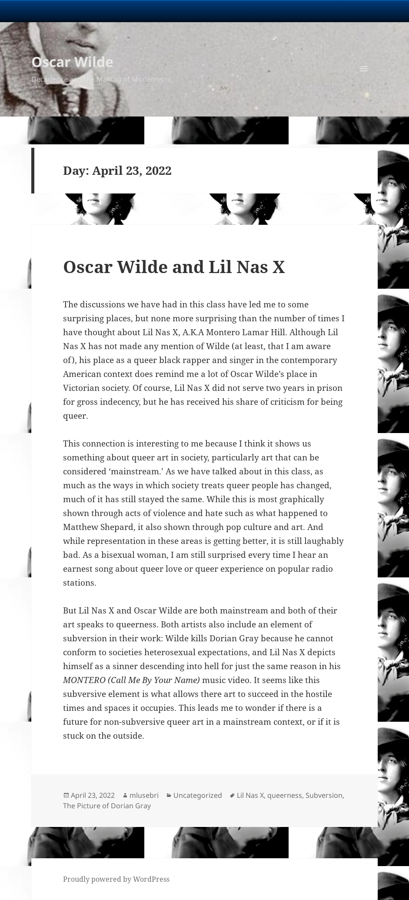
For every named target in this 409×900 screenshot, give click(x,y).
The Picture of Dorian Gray (107, 805)
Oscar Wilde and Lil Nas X (174, 266)
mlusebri (144, 795)
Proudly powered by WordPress (116, 879)
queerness (284, 795)
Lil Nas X (250, 795)
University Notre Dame (79, 11)
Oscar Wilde (72, 61)
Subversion (324, 795)
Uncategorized (197, 795)
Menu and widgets (364, 82)
